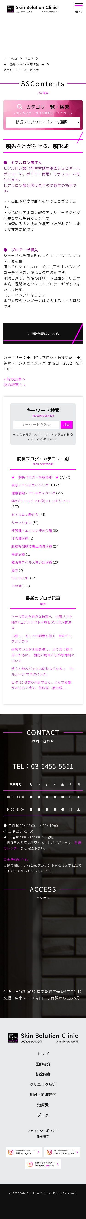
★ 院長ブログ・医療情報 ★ (53, 357)
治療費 (43, 1104)
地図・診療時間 (43, 1094)
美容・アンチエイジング (24, 363)
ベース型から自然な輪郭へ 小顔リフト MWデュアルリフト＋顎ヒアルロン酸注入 (43, 622)
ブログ (43, 1115)
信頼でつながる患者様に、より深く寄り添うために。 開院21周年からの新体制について (43, 655)
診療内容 (43, 1074)
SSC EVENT (20, 578)
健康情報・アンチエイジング (33, 493)
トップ (43, 1053)
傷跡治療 (18, 554)
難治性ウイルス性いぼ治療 (31, 562)
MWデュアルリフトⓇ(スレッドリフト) (40, 501)
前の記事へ (16, 379)
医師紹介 (43, 1064)
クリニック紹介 (43, 1084)
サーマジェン (21, 522)
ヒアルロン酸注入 (25, 514)
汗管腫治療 (19, 538)
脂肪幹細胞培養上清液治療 (31, 546)
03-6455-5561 (52, 766)
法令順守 (43, 1136)
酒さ (14, 570)
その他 (16, 586)
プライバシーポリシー (43, 1130)
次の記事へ (13, 384)
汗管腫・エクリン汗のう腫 (31, 530)
